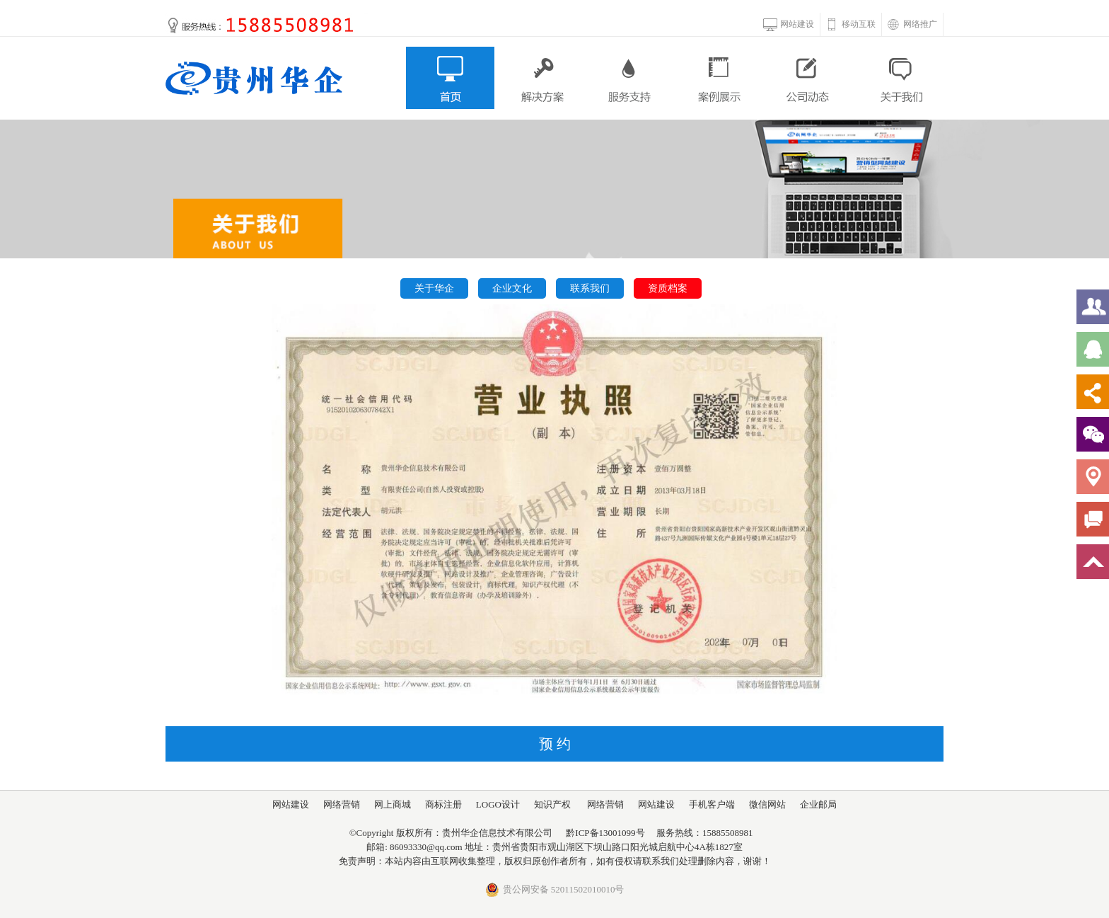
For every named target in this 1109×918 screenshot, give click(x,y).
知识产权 (552, 804)
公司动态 (809, 78)
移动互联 (859, 24)
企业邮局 (818, 804)
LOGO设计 (498, 804)
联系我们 (590, 288)
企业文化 (512, 288)
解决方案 (540, 78)
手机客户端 (712, 804)
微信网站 (767, 804)
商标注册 (443, 804)
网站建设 (797, 24)
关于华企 (434, 288)
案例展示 (719, 78)
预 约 (555, 744)
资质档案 (667, 288)
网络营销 (341, 804)
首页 (450, 78)
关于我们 (899, 78)
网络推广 (920, 24)
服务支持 (630, 78)
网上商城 (392, 804)
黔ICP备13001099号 (605, 832)
